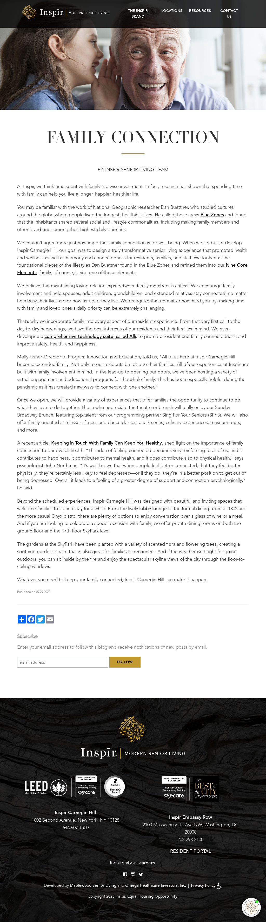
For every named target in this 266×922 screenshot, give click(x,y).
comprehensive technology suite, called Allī (90, 336)
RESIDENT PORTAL (190, 851)
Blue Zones (212, 215)
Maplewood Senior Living (93, 885)
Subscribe (27, 636)
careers (147, 863)
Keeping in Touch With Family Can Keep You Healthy (106, 443)
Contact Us (229, 14)
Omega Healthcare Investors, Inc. (155, 885)
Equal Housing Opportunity (152, 896)
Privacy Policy (203, 885)
